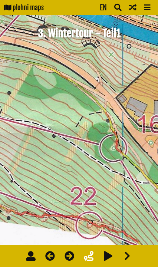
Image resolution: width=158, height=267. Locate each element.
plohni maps (24, 7)
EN (103, 7)
